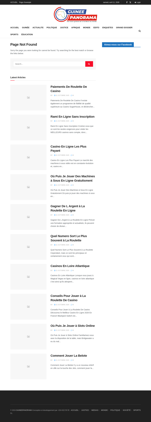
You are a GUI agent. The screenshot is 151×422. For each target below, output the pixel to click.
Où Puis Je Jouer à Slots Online (73, 325)
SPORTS (14, 34)
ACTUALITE (37, 27)
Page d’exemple (25, 2)
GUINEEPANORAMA (24, 410)
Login (138, 2)
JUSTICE (64, 27)
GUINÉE (26, 27)
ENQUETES (107, 27)
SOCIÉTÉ (127, 410)
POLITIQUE (52, 27)
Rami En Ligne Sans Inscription (73, 116)
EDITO (96, 27)
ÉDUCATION (27, 34)
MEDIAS (95, 410)
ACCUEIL (14, 2)
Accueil (14, 27)
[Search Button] (89, 64)
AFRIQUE (75, 27)
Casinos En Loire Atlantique (70, 266)
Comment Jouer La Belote (69, 355)
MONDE (86, 27)
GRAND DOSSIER (124, 27)
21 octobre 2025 (61, 95)
